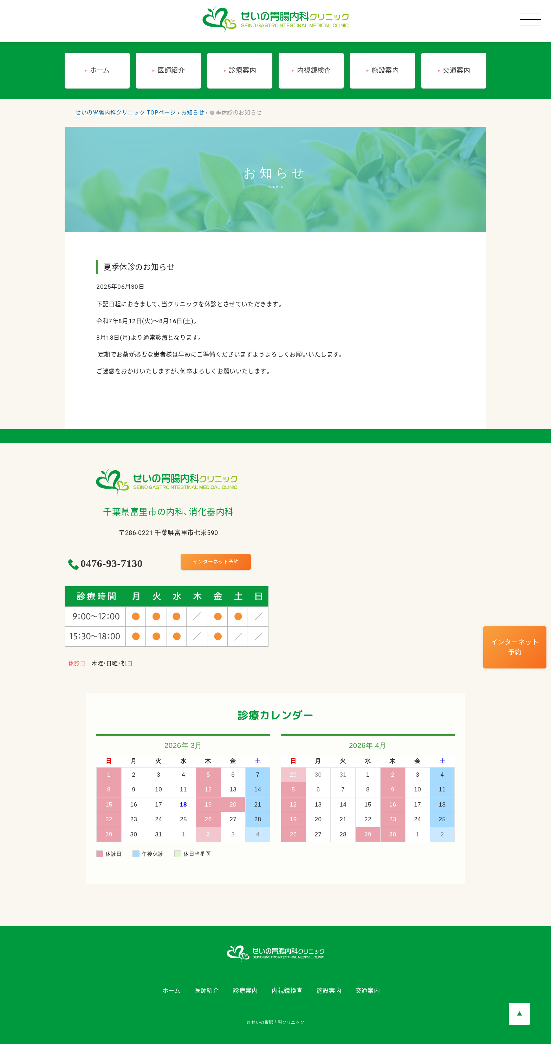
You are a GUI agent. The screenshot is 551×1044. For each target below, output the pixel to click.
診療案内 (245, 990)
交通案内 (367, 990)
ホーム (171, 990)
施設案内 (329, 990)
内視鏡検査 (287, 990)
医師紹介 (206, 990)
